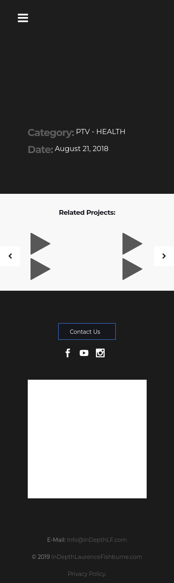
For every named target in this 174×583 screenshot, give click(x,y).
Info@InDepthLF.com (97, 539)
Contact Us (85, 331)
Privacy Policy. (87, 573)
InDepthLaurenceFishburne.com (97, 556)
